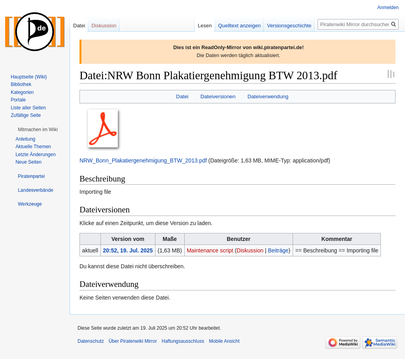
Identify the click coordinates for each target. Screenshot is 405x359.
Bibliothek (21, 84)
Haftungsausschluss (183, 341)
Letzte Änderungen (35, 154)
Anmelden (388, 7)
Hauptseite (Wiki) (29, 77)
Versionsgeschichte (289, 26)
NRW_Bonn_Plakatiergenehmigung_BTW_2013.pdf (143, 160)
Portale (18, 100)
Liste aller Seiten (28, 108)
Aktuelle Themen (33, 146)
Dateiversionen (218, 96)
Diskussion (250, 250)
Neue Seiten (28, 162)
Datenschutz (91, 341)
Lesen (205, 26)
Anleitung (25, 139)
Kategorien (22, 92)
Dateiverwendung (268, 96)
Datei (182, 96)
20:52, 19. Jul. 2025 (128, 250)
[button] (38, 129)
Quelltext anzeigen (239, 26)
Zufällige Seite (26, 115)
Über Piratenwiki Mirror (133, 341)
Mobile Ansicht (224, 341)
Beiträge (278, 250)
